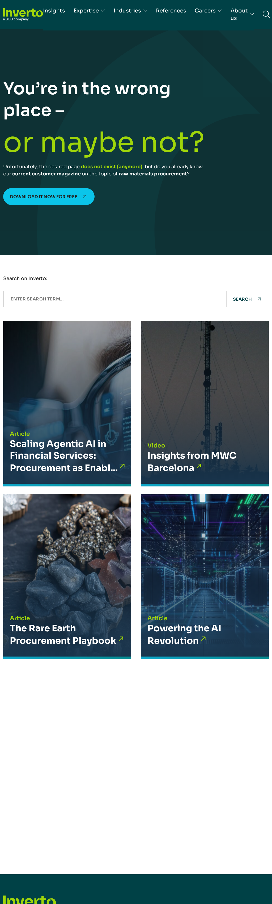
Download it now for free (43, 197)
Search (242, 299)
